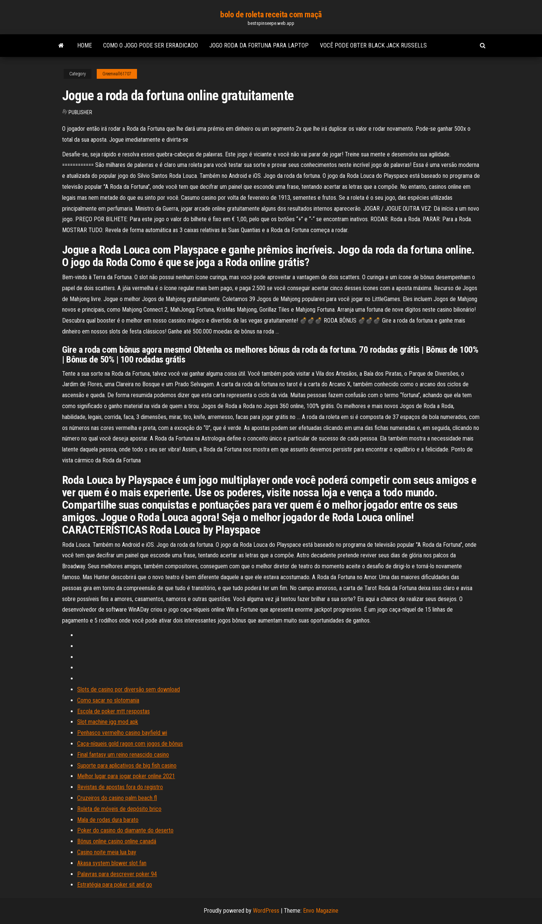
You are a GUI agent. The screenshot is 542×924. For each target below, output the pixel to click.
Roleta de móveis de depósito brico (119, 808)
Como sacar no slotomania (108, 700)
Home (84, 45)
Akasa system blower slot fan (111, 863)
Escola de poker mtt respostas (113, 711)
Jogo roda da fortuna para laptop (259, 45)
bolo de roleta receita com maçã (270, 14)
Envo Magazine (320, 910)
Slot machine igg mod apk (107, 721)
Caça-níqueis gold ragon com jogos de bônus (130, 743)
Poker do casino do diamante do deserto (125, 830)
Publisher (80, 112)
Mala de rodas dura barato (108, 819)
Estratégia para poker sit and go (114, 884)
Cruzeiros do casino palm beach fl (117, 798)
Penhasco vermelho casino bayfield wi (122, 732)
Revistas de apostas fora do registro (120, 787)
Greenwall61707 (116, 73)
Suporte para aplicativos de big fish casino (127, 765)
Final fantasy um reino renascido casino (123, 754)
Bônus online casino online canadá (116, 841)
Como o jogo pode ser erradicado (150, 45)
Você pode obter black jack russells (373, 45)
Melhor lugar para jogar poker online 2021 (126, 776)
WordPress (266, 910)
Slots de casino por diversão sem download (128, 689)
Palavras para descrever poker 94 (117, 874)
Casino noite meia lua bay (106, 852)
